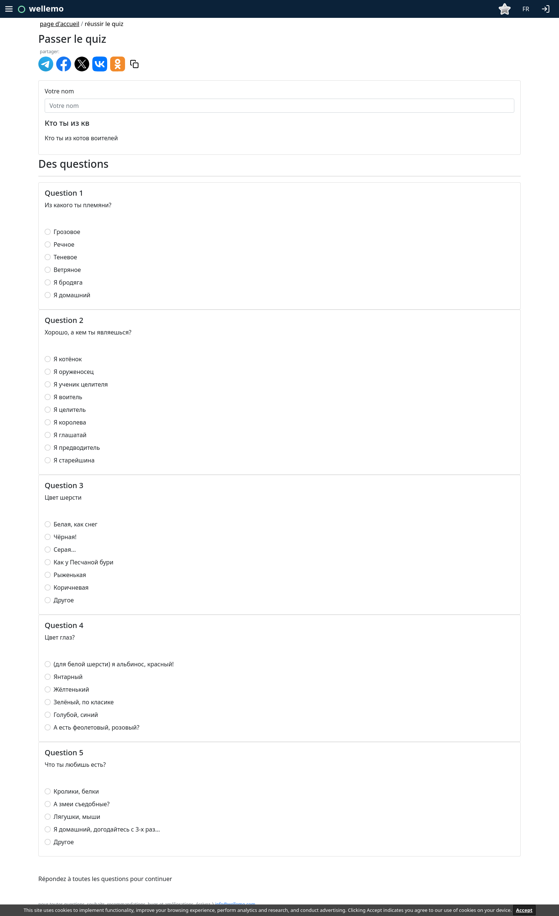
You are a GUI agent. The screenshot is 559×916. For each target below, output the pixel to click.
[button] (547, 8)
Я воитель (68, 397)
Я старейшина (74, 460)
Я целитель (70, 410)
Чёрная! (65, 537)
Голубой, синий (76, 715)
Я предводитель (77, 447)
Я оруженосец (74, 372)
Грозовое (67, 232)
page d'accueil (59, 24)
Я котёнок (68, 359)
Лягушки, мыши (77, 817)
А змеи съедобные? (81, 804)
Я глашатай (70, 435)
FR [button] (526, 9)
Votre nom (59, 91)
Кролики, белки (76, 791)
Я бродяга (68, 282)
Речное (64, 244)
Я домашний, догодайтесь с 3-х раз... (107, 829)
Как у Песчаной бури (84, 562)
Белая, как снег (76, 524)
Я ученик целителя (81, 384)
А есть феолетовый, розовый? (96, 727)
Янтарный (68, 677)
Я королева (70, 422)
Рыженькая (70, 575)
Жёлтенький (71, 689)
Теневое (65, 257)
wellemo (46, 8)
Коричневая (71, 587)
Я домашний (72, 295)
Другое (64, 600)
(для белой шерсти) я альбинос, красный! (114, 664)
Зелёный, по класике (84, 702)
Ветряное (67, 270)
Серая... (65, 549)
